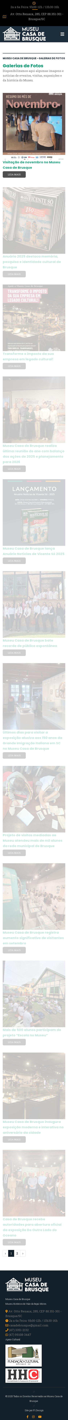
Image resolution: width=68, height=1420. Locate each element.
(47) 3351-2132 (19, 1330)
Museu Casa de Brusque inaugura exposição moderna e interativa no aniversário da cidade (33, 1127)
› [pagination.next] (22, 1253)
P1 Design (38, 1410)
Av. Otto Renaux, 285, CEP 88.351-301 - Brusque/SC (33, 16)
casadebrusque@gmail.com (28, 1325)
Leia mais (14, 174)
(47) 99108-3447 (18, 1335)
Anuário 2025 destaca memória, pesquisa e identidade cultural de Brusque (32, 262)
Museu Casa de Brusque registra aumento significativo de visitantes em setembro (33, 938)
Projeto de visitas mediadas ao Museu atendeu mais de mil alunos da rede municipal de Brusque (32, 841)
